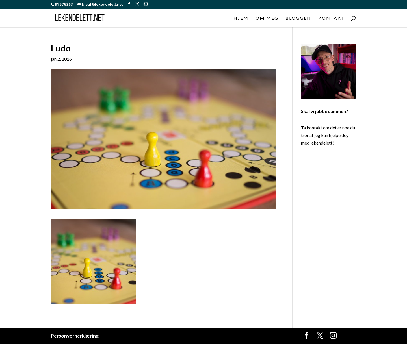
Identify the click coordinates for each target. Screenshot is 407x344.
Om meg (267, 18)
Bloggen (298, 18)
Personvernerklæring (75, 336)
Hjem (240, 18)
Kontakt (331, 18)
